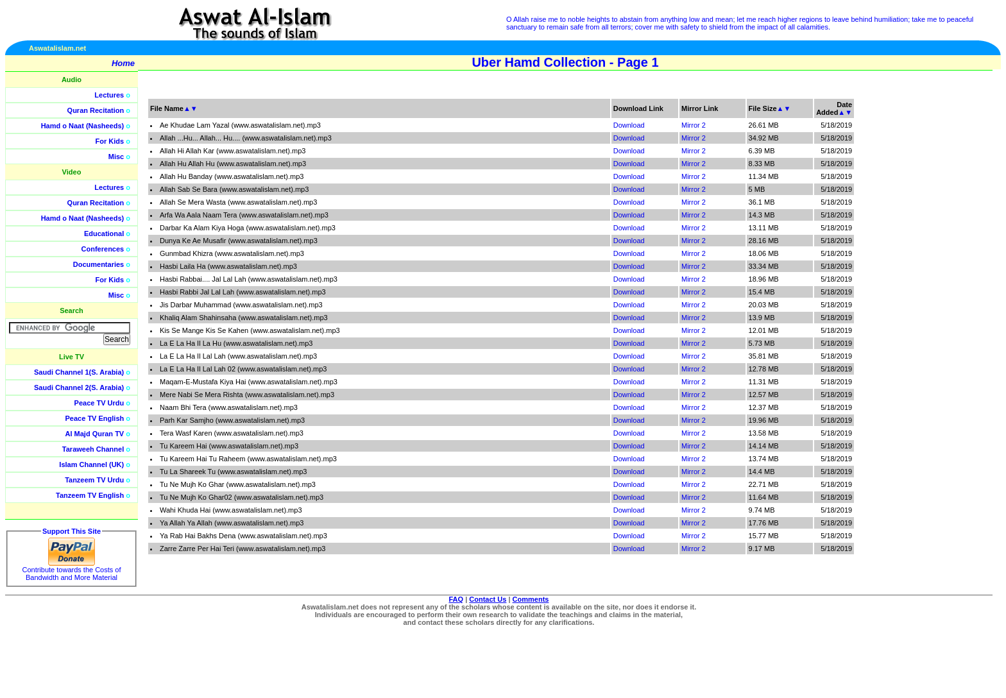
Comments (531, 599)
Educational (104, 233)
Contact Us (487, 599)
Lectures (109, 95)
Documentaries (98, 264)
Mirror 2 (693, 125)
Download (629, 125)
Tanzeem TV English (90, 495)
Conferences (102, 249)
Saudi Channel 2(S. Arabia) (79, 387)
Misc (116, 156)
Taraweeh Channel (93, 449)
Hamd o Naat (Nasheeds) (82, 126)
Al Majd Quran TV (94, 434)
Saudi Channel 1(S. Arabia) (79, 372)
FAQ (456, 599)
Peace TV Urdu (99, 403)
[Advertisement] (945, 288)
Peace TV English (94, 418)
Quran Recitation (95, 110)
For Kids (110, 141)
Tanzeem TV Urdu (94, 480)
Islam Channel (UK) (91, 464)
